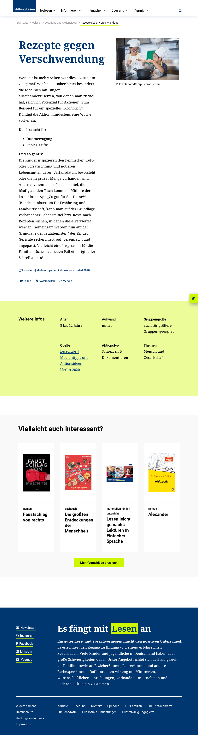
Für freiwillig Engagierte (138, 712)
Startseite (22, 22)
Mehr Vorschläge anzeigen (99, 563)
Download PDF (46, 281)
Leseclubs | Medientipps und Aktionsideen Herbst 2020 (54, 270)
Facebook (24, 643)
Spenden (113, 706)
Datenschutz (24, 712)
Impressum (23, 724)
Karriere (62, 706)
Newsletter (26, 628)
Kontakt (96, 706)
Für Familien (133, 706)
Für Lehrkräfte (67, 712)
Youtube (24, 660)
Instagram (25, 636)
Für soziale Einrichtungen (99, 712)
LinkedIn (24, 651)
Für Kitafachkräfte (160, 706)
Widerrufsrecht (26, 706)
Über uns (79, 706)
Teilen (25, 281)
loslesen (36, 22)
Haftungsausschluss (30, 718)
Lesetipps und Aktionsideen (61, 22)
